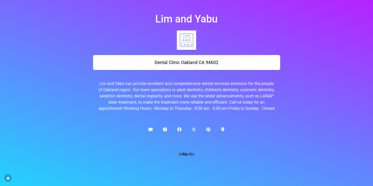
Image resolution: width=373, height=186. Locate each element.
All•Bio (187, 154)
